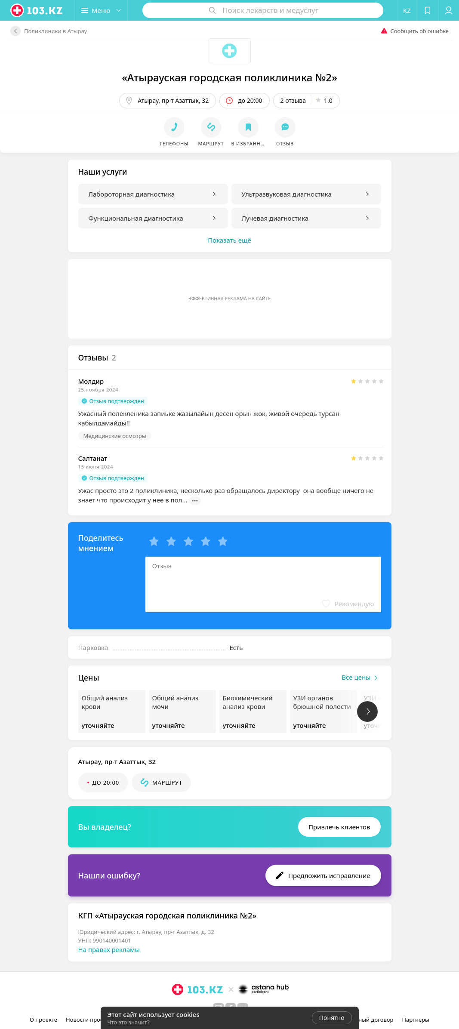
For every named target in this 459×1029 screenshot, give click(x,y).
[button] (101, 10)
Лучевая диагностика (275, 218)
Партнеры (415, 1019)
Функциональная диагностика (136, 218)
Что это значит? (129, 1022)
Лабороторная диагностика (132, 194)
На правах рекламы (109, 949)
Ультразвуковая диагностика (287, 194)
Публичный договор (365, 1019)
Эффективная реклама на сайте (229, 298)
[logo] (37, 10)
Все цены (361, 678)
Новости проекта (89, 1019)
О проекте (43, 1019)
